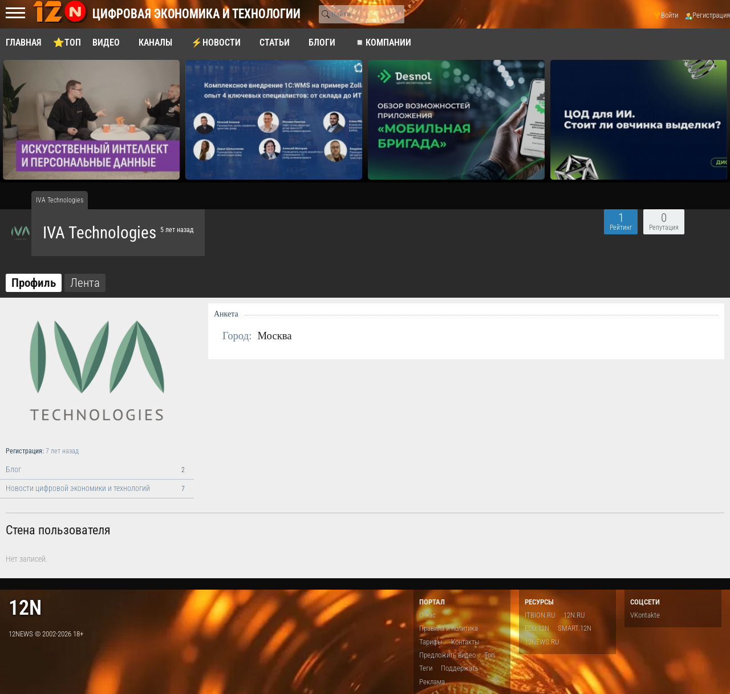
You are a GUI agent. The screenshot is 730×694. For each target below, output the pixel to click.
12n (25, 607)
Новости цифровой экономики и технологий (97, 489)
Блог (97, 470)
